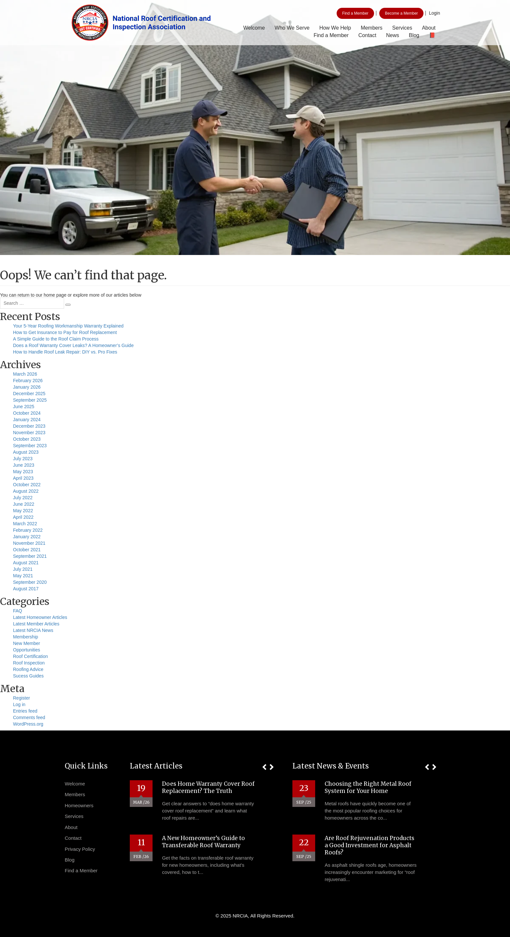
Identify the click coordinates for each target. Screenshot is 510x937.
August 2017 (26, 588)
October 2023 (27, 439)
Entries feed (25, 711)
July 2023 (23, 458)
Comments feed (29, 717)
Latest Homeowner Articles (40, 617)
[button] (264, 767)
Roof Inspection (29, 662)
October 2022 (27, 484)
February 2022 (28, 530)
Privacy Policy (80, 849)
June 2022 (23, 504)
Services (402, 28)
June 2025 (23, 406)
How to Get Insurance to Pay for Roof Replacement (65, 332)
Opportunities (26, 649)
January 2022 (27, 536)
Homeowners (79, 805)
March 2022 (25, 523)
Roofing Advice (28, 669)
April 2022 (23, 517)
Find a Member (355, 13)
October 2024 (27, 413)
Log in (19, 704)
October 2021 (27, 549)
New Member (26, 643)
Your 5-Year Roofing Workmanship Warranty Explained (68, 325)
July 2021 (23, 569)
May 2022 (23, 510)
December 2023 (29, 426)
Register (21, 698)
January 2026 (27, 387)
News (392, 35)
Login (434, 13)
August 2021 (26, 562)
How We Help (335, 28)
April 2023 (23, 478)
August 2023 (26, 452)
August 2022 (26, 491)
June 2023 (23, 465)
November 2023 (29, 432)
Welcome (254, 28)
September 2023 (30, 445)
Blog (414, 35)
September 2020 (30, 582)
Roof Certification (30, 656)
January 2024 (27, 419)
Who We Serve (292, 28)
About (429, 28)
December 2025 (29, 393)
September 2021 (30, 556)
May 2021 (23, 575)
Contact (367, 35)
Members (371, 28)
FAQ (17, 610)
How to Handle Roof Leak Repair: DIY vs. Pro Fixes (65, 352)
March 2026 (25, 374)
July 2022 (23, 497)
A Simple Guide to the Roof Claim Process (56, 338)
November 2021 (29, 543)
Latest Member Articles (36, 623)
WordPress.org (28, 724)
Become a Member (401, 13)
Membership (25, 636)
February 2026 (28, 380)
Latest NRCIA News (33, 630)
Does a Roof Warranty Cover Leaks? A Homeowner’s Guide (73, 345)
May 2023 (23, 471)
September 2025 (30, 400)
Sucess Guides (28, 675)
